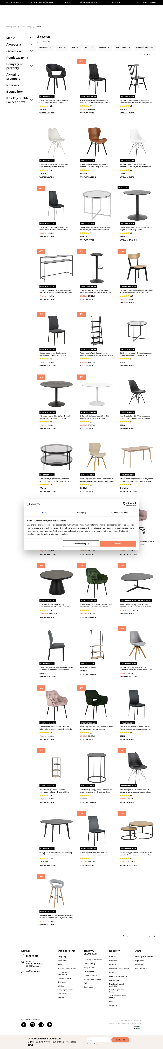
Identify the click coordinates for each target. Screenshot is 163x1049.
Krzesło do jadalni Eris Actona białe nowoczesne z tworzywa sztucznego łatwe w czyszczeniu (136, 166)
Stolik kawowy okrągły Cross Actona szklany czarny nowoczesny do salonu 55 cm (136, 354)
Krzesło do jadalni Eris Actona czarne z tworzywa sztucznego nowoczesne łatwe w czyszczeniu (135, 791)
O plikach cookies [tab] (119, 512)
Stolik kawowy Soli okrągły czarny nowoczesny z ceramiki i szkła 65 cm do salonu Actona (54, 606)
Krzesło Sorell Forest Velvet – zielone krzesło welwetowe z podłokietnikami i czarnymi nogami (96, 606)
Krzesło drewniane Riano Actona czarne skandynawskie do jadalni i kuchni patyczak (136, 101)
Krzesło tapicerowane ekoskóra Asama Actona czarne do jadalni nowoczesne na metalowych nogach (95, 101)
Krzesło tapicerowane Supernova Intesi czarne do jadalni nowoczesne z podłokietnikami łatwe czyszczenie (53, 101)
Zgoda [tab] (43, 512)
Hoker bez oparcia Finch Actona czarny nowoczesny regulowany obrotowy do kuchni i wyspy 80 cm (96, 291)
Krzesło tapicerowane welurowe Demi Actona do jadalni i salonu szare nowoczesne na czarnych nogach (56, 668)
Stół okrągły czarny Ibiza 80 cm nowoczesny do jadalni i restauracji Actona (136, 228)
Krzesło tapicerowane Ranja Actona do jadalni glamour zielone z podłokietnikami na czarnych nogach (97, 728)
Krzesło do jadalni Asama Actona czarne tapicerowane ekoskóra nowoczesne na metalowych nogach (54, 228)
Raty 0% (66, 2)
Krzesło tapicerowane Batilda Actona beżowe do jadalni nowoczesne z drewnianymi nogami (96, 480)
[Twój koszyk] (152, 11)
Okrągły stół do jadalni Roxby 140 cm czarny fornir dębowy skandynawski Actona (55, 854)
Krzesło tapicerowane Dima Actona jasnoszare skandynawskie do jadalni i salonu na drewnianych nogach (136, 668)
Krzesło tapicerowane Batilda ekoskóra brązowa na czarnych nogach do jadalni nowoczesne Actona (94, 166)
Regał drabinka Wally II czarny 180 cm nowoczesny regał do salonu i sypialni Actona (96, 354)
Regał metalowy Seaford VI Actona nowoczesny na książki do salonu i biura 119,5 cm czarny (54, 791)
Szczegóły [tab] (81, 512)
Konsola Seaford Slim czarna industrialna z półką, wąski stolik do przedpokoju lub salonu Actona (55, 291)
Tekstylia (129, 19)
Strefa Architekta (114, 2)
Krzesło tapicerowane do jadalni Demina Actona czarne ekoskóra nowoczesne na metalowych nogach (135, 728)
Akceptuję (118, 544)
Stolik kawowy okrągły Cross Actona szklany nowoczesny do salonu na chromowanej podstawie (96, 228)
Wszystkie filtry (144, 47)
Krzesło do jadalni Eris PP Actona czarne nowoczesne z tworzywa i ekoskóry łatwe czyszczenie (135, 417)
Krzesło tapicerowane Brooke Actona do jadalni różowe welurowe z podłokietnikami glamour (55, 728)
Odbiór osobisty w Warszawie (41, 2)
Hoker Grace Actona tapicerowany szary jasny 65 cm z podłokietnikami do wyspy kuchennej (56, 916)
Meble (26, 19)
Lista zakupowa (145, 9)
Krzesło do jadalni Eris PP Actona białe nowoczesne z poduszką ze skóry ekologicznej (53, 166)
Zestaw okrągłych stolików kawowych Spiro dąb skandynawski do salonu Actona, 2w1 (136, 854)
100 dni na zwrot (13, 2)
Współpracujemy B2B (89, 2)
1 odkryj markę (26, 27)
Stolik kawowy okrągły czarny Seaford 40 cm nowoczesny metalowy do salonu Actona (96, 791)
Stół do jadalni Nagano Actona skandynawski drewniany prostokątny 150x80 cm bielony (136, 480)
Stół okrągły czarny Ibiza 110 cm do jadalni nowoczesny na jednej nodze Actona (55, 417)
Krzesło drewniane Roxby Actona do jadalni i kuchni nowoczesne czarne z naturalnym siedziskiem (136, 291)
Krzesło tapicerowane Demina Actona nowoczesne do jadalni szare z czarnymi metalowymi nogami (95, 854)
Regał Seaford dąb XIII (88, 667)
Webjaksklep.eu (136, 1020)
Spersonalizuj (81, 544)
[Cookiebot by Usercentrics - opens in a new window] (125, 504)
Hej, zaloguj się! (131, 11)
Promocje (38, 23)
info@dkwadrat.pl (33, 971)
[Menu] (14, 20)
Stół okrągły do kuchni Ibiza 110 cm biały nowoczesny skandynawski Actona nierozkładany (95, 417)
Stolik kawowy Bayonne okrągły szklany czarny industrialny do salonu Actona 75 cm (55, 480)
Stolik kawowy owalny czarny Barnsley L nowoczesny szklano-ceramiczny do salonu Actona (136, 606)
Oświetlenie (143, 19)
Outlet (26, 23)
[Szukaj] (106, 11)
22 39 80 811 (152, 2)
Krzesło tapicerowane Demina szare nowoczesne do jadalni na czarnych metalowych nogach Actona (52, 354)
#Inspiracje (53, 23)
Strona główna (11, 27)
